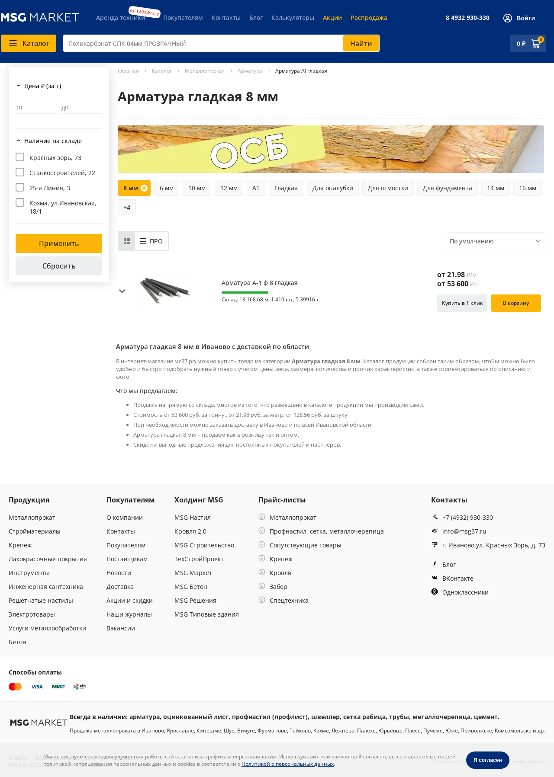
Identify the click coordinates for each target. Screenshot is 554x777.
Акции (332, 17)
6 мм (167, 188)
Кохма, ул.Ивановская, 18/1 (63, 207)
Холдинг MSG (198, 500)
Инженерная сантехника (46, 586)
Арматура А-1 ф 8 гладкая (260, 283)
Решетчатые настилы (41, 600)
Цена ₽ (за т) (42, 86)
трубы (399, 717)
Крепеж (20, 545)
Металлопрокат (32, 517)
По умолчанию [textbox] (472, 241)
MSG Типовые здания (206, 614)
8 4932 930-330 (468, 17)
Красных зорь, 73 (55, 157)
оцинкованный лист (196, 717)
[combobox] (221, 43)
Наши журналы (129, 614)
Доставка (120, 586)
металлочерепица (441, 717)
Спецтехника (283, 600)
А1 (256, 188)
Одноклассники (460, 592)
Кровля (274, 573)
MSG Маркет (193, 573)
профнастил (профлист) (270, 717)
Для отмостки (388, 188)
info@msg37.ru (458, 531)
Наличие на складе (53, 141)
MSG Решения (195, 600)
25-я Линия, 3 (49, 188)
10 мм (197, 188)
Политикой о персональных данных (288, 763)
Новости (118, 573)
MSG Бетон (190, 586)
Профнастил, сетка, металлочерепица (321, 531)
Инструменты (29, 573)
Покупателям (183, 17)
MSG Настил (192, 517)
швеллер (325, 717)
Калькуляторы (292, 17)
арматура (144, 717)
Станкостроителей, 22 (62, 173)
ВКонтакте (452, 578)
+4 (126, 207)
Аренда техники (120, 17)
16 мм (527, 188)
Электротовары (32, 614)
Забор (272, 586)
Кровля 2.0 (190, 531)
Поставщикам (127, 559)
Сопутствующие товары (299, 545)
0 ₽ (521, 43)
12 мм (229, 188)
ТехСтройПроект (199, 559)
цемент (486, 717)
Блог (256, 17)
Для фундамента (447, 188)
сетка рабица (364, 717)
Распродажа (369, 17)
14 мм (495, 188)
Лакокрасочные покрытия (48, 559)
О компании (124, 517)
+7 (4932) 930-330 (462, 517)
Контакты (226, 17)
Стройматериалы (35, 531)
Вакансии (120, 628)
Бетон (17, 642)
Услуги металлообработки (47, 628)
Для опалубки (332, 188)
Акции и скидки (129, 600)
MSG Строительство (204, 545)
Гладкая (286, 188)
